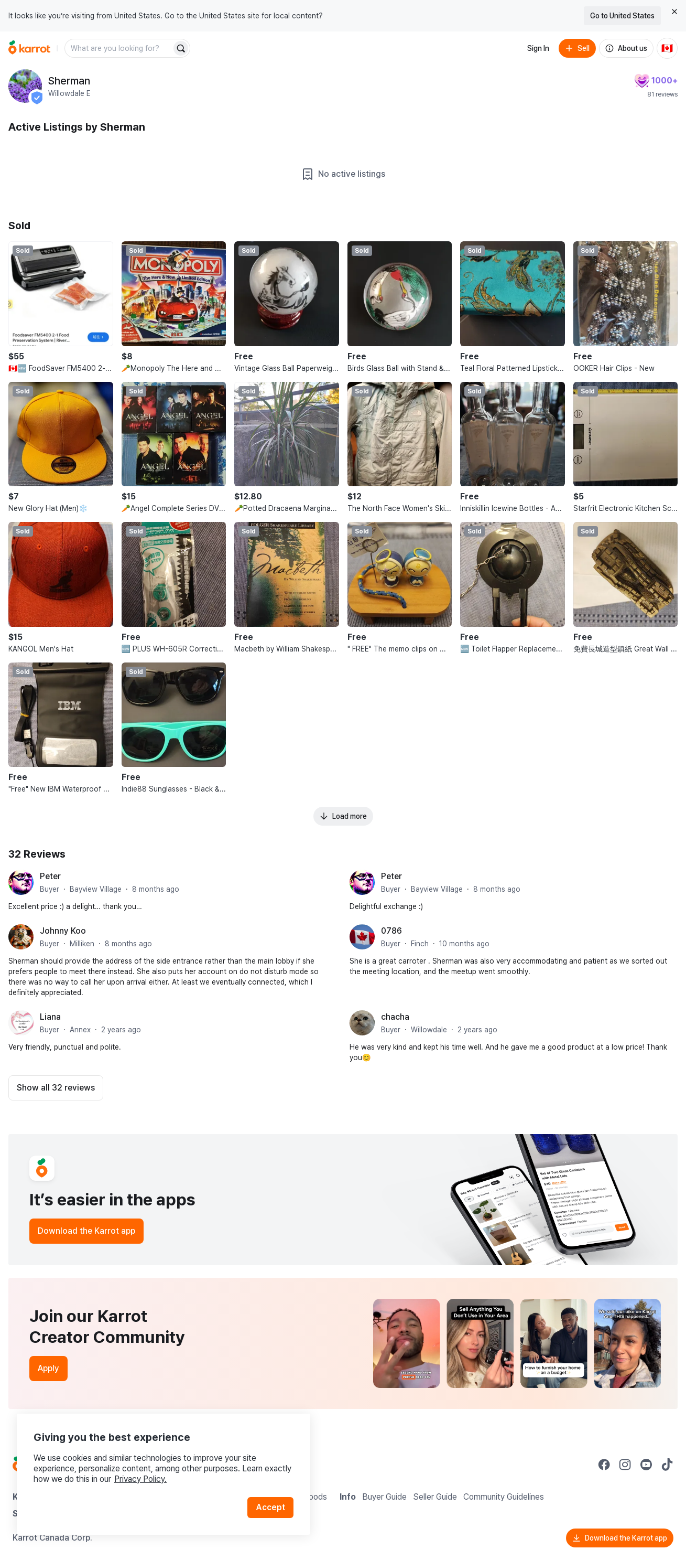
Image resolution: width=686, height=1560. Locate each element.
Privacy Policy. (140, 1479)
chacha (395, 1017)
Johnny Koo (63, 931)
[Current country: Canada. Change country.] (667, 48)
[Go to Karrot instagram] (625, 1464)
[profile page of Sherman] (25, 86)
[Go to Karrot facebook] (604, 1464)
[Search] (180, 48)
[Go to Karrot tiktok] (667, 1464)
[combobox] (118, 48)
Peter (50, 876)
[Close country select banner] (674, 11)
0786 (391, 931)
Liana (50, 1017)
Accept (270, 1507)
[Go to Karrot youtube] (646, 1464)
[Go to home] (29, 48)
